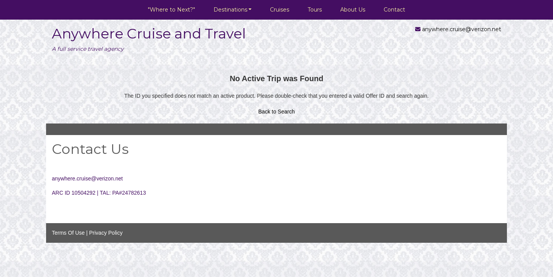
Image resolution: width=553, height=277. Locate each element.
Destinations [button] (230, 9)
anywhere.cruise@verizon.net (461, 29)
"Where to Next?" (171, 9)
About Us (352, 9)
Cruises (279, 9)
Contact (394, 9)
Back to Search (276, 111)
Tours (315, 9)
